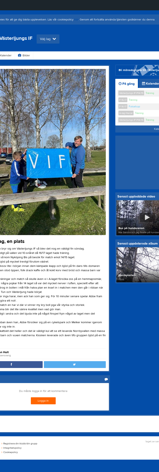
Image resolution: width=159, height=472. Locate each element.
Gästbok (62, 55)
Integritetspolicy (11, 448)
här (76, 19)
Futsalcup (134, 106)
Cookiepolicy (9, 452)
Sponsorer (85, 55)
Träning (150, 93)
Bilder (24, 55)
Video (42, 55)
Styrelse (133, 55)
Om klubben (110, 55)
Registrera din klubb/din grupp (19, 443)
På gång (127, 84)
